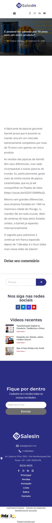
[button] (14, 13)
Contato (26, 496)
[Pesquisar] (41, 282)
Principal (26, 475)
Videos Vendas (17, 41)
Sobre (26, 492)
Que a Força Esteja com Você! (30, 348)
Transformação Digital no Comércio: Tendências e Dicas (31, 327)
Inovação (26, 483)
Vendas (26, 479)
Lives (26, 487)
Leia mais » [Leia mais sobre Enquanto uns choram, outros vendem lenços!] (21, 342)
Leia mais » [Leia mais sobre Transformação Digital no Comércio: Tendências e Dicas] (21, 331)
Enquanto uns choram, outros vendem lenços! (30, 338)
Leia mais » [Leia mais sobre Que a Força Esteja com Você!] (21, 351)
